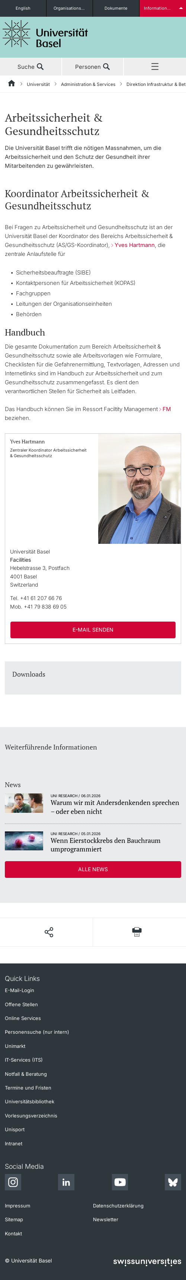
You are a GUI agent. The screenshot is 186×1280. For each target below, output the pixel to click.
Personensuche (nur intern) (37, 1032)
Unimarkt (15, 1046)
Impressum (17, 1206)
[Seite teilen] (49, 932)
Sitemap (14, 1219)
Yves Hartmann (135, 244)
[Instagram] (13, 1183)
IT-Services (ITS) (24, 1060)
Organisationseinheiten (73, 8)
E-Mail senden (93, 629)
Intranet (13, 1143)
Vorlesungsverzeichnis (31, 1116)
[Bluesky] (173, 1183)
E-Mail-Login (19, 990)
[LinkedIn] (66, 1183)
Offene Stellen (21, 1004)
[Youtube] (120, 1183)
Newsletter (105, 1219)
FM (167, 409)
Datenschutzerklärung (118, 1206)
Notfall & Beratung (26, 1074)
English (23, 8)
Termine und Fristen (28, 1088)
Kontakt (13, 1233)
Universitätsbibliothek (29, 1101)
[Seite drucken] (137, 932)
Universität (38, 84)
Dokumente (116, 8)
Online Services (23, 1018)
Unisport (15, 1129)
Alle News (93, 869)
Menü (155, 67)
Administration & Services (88, 84)
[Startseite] (11, 84)
